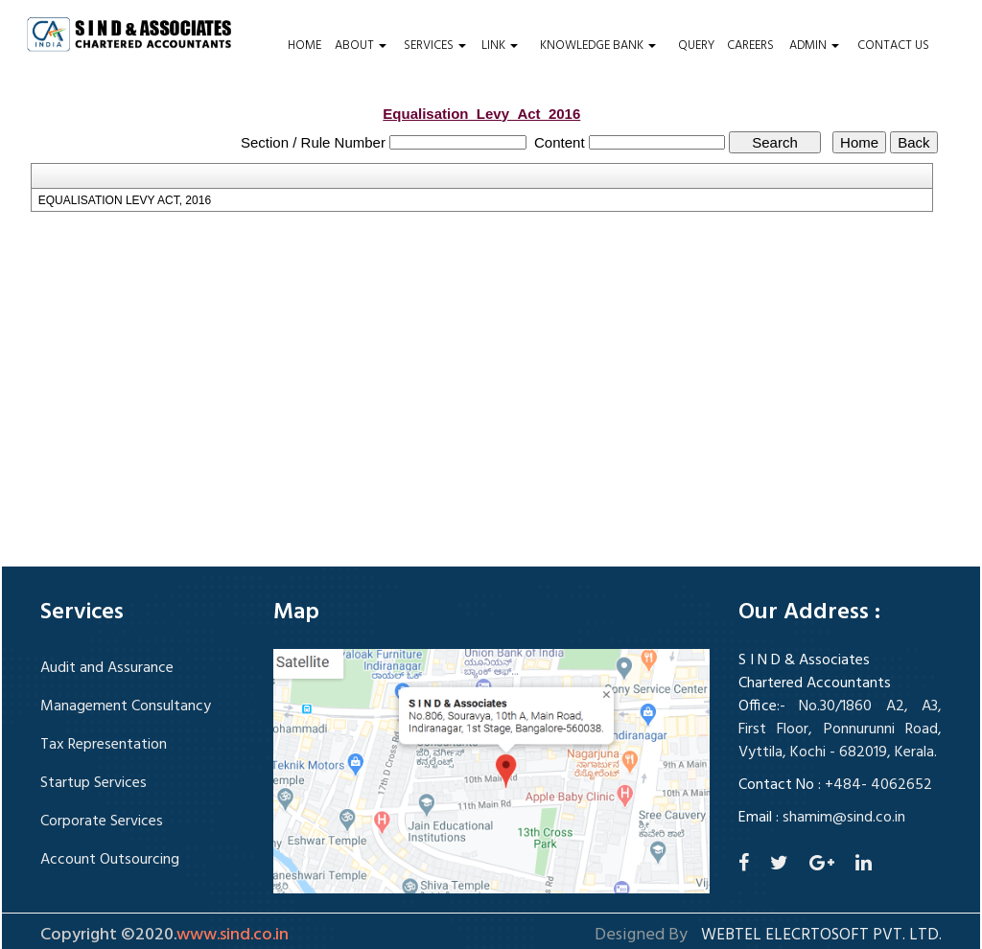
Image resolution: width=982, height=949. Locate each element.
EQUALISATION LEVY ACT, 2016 (124, 200)
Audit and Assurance (107, 668)
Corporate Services (101, 821)
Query (696, 46)
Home (304, 46)
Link (499, 46)
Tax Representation (103, 744)
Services (435, 46)
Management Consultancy (125, 706)
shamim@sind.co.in (844, 817)
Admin (814, 46)
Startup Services (93, 783)
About (360, 46)
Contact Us (893, 46)
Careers (750, 46)
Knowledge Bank (598, 46)
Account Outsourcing (109, 859)
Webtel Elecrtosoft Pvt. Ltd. (821, 935)
